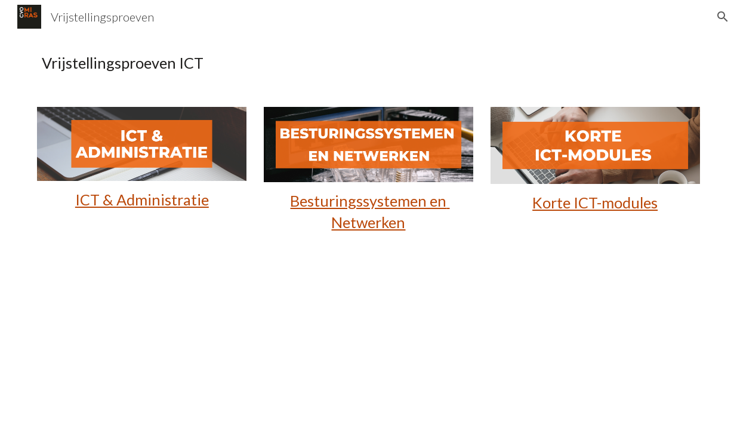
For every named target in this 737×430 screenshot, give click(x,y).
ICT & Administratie (142, 199)
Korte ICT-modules (595, 202)
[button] (722, 16)
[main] (368, 63)
